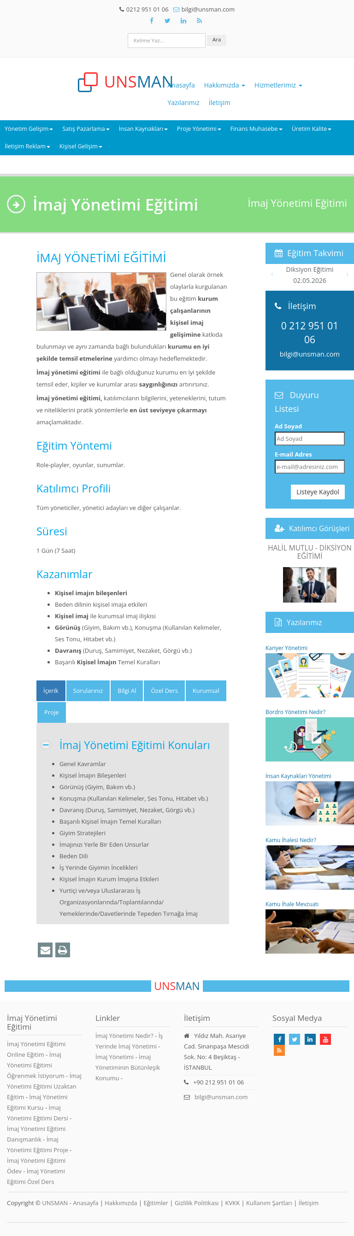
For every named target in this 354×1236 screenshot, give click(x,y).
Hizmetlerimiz (278, 85)
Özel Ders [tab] (164, 690)
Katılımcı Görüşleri (319, 528)
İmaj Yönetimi (114, 1057)
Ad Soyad (288, 426)
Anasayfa (181, 85)
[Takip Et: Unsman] (183, 20)
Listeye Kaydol (317, 491)
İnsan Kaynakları (143, 129)
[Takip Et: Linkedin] (310, 1039)
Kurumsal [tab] (206, 690)
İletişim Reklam (27, 146)
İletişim (219, 102)
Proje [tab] (51, 712)
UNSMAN (55, 1203)
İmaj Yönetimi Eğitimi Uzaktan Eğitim (44, 1086)
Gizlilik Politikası (197, 1203)
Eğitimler (155, 1203)
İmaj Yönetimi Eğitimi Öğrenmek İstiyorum (36, 1065)
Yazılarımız (184, 102)
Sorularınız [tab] (88, 690)
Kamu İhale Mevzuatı (310, 927)
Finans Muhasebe (256, 129)
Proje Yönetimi (199, 129)
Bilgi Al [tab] (127, 690)
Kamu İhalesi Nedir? (310, 863)
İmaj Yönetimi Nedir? (124, 1035)
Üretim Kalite (312, 129)
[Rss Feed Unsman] (199, 20)
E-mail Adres (293, 454)
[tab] (50, 690)
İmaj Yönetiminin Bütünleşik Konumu (127, 1067)
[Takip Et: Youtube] (325, 1039)
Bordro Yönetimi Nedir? (310, 735)
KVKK (232, 1203)
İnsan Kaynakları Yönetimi (310, 799)
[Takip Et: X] (167, 20)
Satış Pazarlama (85, 129)
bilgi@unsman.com (310, 353)
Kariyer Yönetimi (310, 670)
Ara (216, 39)
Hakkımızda (224, 85)
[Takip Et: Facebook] (151, 20)
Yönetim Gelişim (29, 129)
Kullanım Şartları (269, 1203)
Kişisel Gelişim (80, 146)
